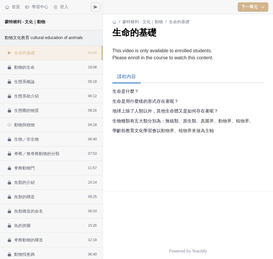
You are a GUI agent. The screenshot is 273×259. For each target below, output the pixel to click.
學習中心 (36, 6)
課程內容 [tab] (126, 76)
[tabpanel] (188, 118)
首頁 (12, 6)
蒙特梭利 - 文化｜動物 (25, 21)
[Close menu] (95, 7)
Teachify (199, 251)
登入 (60, 6)
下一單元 (253, 6)
